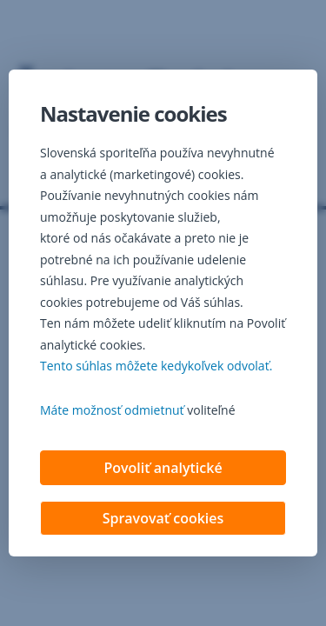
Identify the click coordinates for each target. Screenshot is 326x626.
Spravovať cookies (163, 518)
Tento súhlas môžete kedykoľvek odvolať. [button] (156, 365)
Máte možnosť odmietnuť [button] (112, 410)
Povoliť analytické (162, 467)
